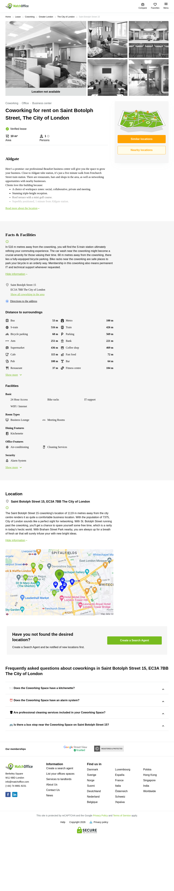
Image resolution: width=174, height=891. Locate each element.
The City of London (65, 17)
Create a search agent (59, 824)
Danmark (92, 826)
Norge (90, 837)
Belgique (92, 858)
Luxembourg (122, 826)
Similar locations (141, 139)
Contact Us (53, 846)
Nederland (93, 853)
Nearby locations (142, 150)
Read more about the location (22, 208)
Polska (147, 826)
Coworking (30, 17)
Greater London (46, 17)
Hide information (16, 274)
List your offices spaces (60, 830)
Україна (120, 858)
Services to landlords (59, 835)
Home (8, 17)
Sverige (91, 831)
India (146, 842)
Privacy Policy (100, 872)
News (49, 852)
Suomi (91, 842)
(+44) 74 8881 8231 (15, 842)
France (119, 837)
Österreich (121, 847)
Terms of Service (122, 872)
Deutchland (94, 847)
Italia (118, 842)
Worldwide (149, 847)
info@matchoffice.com (17, 838)
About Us (51, 841)
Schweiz (120, 853)
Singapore (149, 837)
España (119, 831)
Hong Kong (150, 831)
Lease (18, 17)
